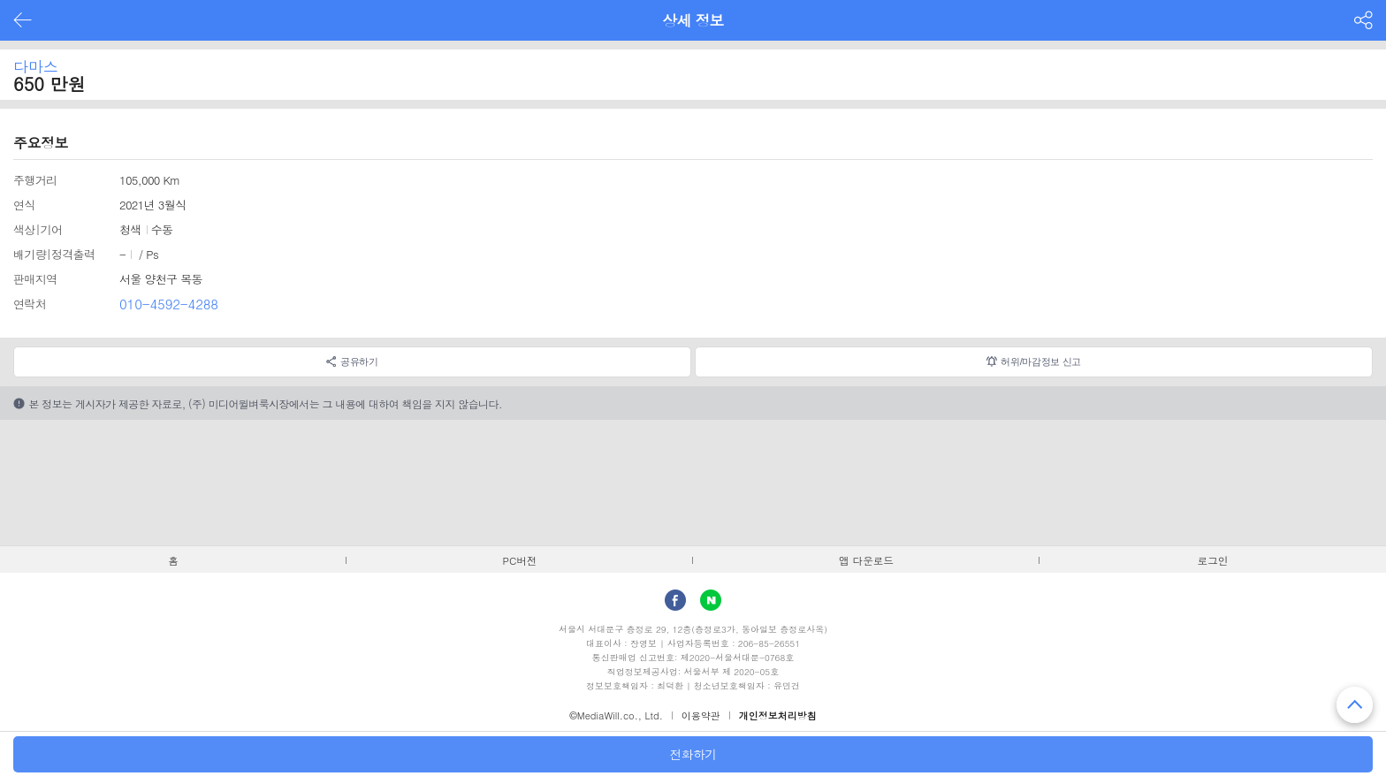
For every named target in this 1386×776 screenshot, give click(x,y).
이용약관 (701, 715)
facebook (675, 600)
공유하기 (359, 361)
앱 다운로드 (866, 560)
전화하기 (692, 754)
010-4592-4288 (168, 303)
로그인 (1213, 560)
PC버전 (520, 560)
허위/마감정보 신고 (1041, 361)
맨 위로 (1354, 705)
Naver (710, 600)
